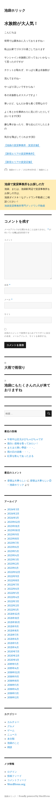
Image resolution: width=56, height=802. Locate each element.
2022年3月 (13, 601)
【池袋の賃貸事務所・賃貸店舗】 (22, 145)
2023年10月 (13, 530)
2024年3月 (13, 509)
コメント (8, 240)
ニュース (12, 734)
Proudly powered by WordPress (34, 796)
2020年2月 (13, 655)
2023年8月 (13, 538)
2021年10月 (13, 622)
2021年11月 (13, 617)
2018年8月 (13, 680)
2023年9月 (13, 534)
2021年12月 (13, 613)
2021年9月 (13, 626)
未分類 (10, 738)
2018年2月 (13, 697)
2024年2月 (13, 513)
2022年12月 (13, 572)
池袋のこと (44, 169)
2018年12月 (13, 672)
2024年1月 (13, 517)
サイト (7, 314)
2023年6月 (13, 546)
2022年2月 (13, 605)
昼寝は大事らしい (16, 480)
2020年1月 (13, 659)
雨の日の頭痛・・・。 (19, 451)
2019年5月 (13, 663)
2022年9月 (13, 576)
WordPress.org (16, 784)
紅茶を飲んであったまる (20, 455)
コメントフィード (16, 780)
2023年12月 (13, 521)
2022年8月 (13, 580)
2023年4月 (13, 555)
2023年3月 (13, 559)
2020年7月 (13, 651)
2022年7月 (13, 584)
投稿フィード (14, 775)
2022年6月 (13, 588)
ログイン (12, 771)
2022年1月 (13, 609)
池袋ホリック (15, 10)
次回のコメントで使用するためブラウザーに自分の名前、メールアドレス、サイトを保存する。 (27, 334)
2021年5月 (13, 643)
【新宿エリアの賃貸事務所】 (19, 153)
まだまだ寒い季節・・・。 (21, 447)
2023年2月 (13, 563)
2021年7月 (13, 634)
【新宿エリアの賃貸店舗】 (18, 161)
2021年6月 (13, 638)
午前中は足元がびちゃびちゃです (25, 439)
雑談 (9, 747)
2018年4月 (13, 689)
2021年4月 (13, 647)
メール (8, 299)
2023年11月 (13, 526)
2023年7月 (13, 542)
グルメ (10, 726)
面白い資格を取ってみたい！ (22, 443)
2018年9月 (13, 676)
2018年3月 (13, 693)
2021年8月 (13, 630)
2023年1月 (13, 567)
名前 (7, 285)
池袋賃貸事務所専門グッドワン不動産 (24, 205)
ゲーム (10, 730)
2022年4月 (13, 597)
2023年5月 (13, 551)
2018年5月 (13, 684)
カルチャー (13, 722)
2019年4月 (13, 668)
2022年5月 (13, 592)
